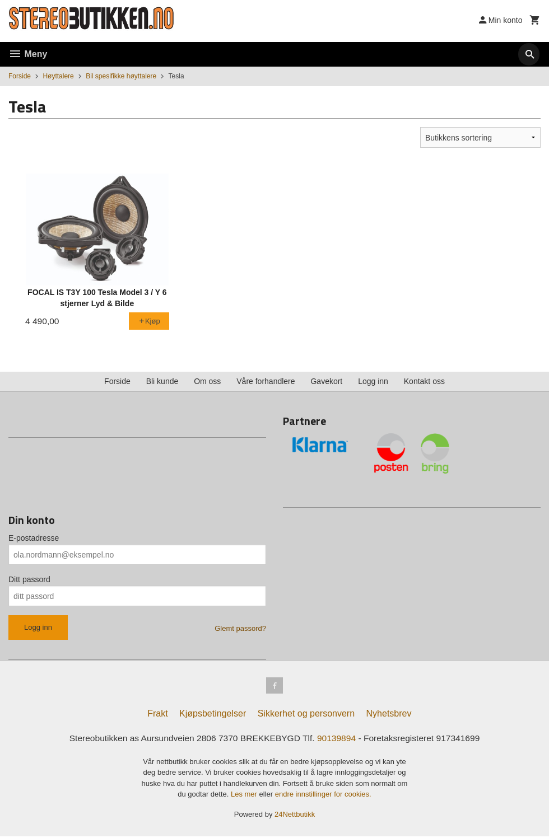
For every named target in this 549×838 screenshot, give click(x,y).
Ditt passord (29, 579)
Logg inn (373, 381)
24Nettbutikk (294, 816)
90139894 (338, 740)
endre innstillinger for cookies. (323, 796)
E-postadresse (33, 537)
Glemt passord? (240, 628)
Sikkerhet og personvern (306, 715)
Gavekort (326, 381)
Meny (27, 54)
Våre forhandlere (265, 381)
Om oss (207, 381)
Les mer (245, 796)
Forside (19, 76)
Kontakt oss (424, 381)
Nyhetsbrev (389, 715)
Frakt (157, 715)
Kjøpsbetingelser (212, 715)
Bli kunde (162, 381)
